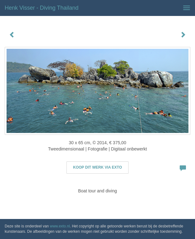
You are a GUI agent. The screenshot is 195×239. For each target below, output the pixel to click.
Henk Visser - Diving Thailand (41, 8)
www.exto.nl (60, 226)
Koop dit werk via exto (97, 167)
